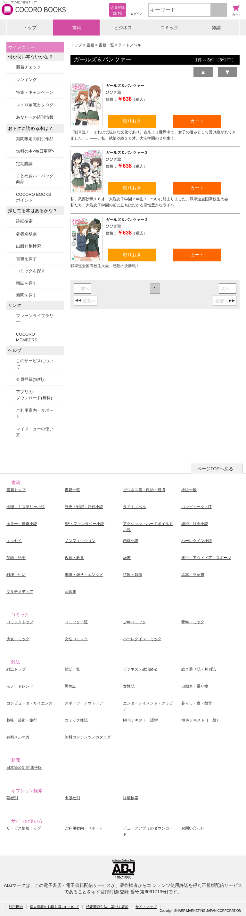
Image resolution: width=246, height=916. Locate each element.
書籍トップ (16, 490)
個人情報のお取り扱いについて (54, 907)
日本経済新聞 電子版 (24, 767)
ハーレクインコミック (142, 639)
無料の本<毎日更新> (35, 151)
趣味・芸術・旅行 (21, 720)
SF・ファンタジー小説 (84, 524)
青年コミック (192, 622)
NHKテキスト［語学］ (142, 720)
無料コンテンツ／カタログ (88, 737)
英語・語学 (16, 557)
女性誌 (129, 686)
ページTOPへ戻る (215, 468)
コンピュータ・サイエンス (29, 703)
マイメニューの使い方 (34, 431)
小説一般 (189, 490)
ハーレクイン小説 (196, 540)
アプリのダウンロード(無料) (34, 394)
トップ (30, 27)
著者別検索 (26, 233)
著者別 (12, 798)
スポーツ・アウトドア (84, 703)
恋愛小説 (130, 540)
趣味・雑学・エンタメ (84, 574)
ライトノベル (129, 45)
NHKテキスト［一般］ (200, 720)
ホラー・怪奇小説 (21, 524)
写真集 (70, 591)
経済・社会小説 (194, 524)
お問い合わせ (192, 828)
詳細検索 (24, 221)
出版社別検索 (28, 246)
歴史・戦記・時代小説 (84, 507)
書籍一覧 (107, 45)
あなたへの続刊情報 (34, 117)
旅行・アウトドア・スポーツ (206, 557)
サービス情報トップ (23, 828)
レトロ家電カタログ (34, 104)
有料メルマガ (17, 737)
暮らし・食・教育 (196, 703)
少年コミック (134, 622)
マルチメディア (19, 591)
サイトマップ (146, 907)
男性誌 (70, 686)
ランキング (26, 79)
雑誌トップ (16, 669)
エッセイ (14, 540)
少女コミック (17, 639)
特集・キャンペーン (34, 92)
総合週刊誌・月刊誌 (198, 669)
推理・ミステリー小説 (25, 507)
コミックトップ (19, 622)
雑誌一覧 (72, 669)
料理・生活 (16, 574)
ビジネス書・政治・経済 (144, 490)
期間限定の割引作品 (34, 138)
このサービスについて (34, 363)
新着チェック (28, 67)
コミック (169, 27)
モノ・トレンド (19, 686)
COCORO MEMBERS (26, 337)
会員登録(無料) (30, 379)
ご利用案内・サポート (34, 413)
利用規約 (16, 907)
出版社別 (72, 798)
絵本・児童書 (192, 574)
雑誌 (216, 27)
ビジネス (123, 27)
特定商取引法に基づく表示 (107, 907)
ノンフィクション (80, 540)
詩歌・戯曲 (132, 574)
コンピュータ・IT (196, 507)
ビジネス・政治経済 (140, 669)
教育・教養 (74, 557)
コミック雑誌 (76, 720)
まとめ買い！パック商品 (34, 178)
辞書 (127, 557)
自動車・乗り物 (194, 686)
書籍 (76, 27)
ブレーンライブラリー (34, 318)
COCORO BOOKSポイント (33, 197)
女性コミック (76, 639)
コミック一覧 (76, 622)
